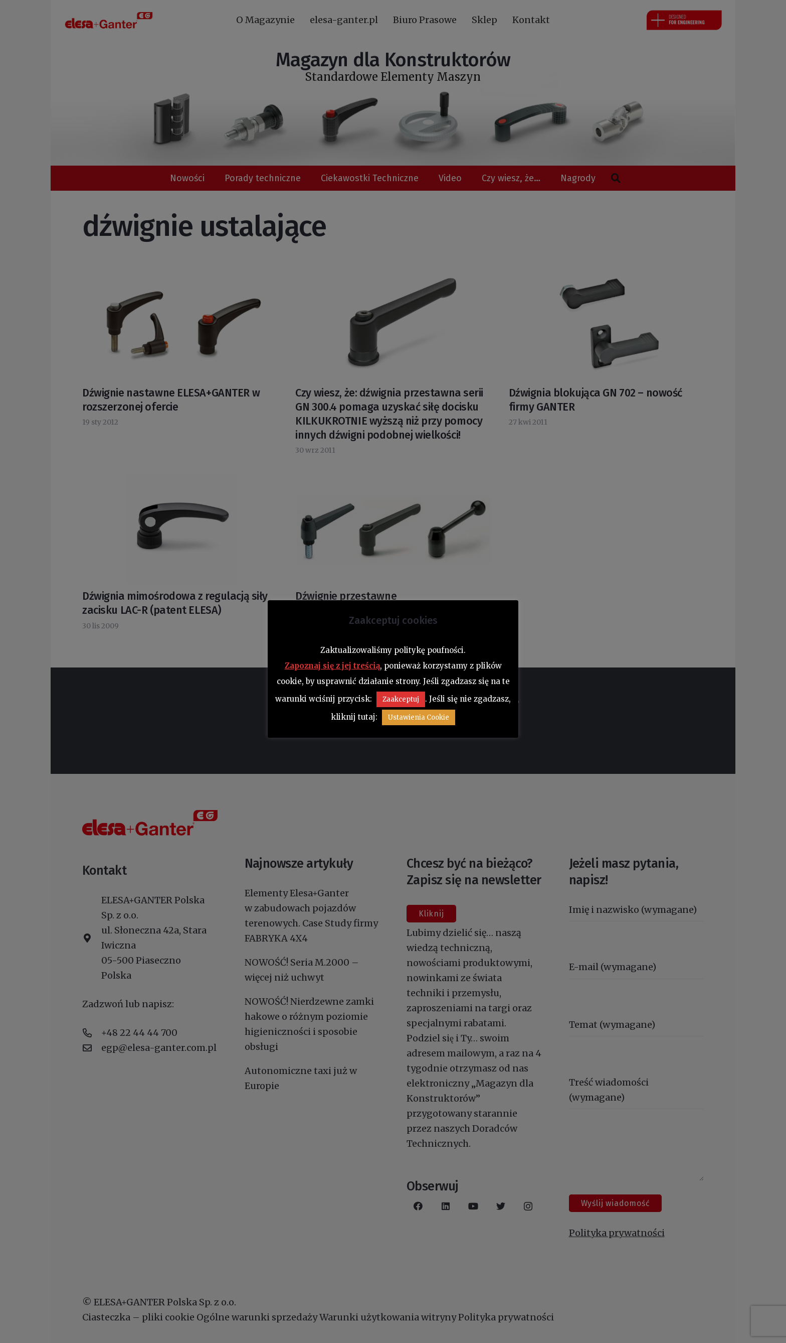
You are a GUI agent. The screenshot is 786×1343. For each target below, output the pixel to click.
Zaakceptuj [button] (400, 699)
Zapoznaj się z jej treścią (332, 665)
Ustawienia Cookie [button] (418, 717)
